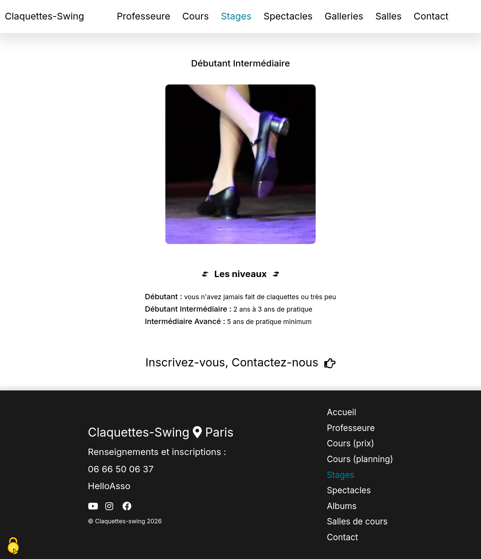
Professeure (143, 16)
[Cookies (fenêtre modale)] (13, 546)
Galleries (344, 16)
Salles (388, 16)
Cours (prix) (350, 443)
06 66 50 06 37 (121, 469)
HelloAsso (109, 486)
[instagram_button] (110, 506)
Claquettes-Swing (44, 16)
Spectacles (288, 16)
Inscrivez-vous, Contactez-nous (240, 363)
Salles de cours (357, 521)
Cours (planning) (360, 459)
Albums (342, 506)
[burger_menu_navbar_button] (473, 19)
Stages (236, 16)
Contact (431, 16)
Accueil (341, 412)
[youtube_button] (93, 506)
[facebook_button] (128, 506)
